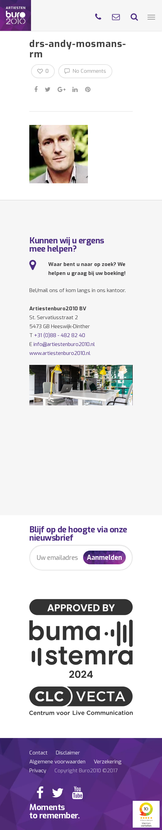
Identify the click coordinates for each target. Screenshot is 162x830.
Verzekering (108, 761)
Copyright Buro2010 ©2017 (86, 770)
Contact (38, 752)
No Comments (85, 70)
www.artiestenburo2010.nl (59, 353)
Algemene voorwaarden (57, 761)
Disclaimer (68, 752)
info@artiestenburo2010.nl (64, 344)
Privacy (37, 770)
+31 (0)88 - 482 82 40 (59, 335)
